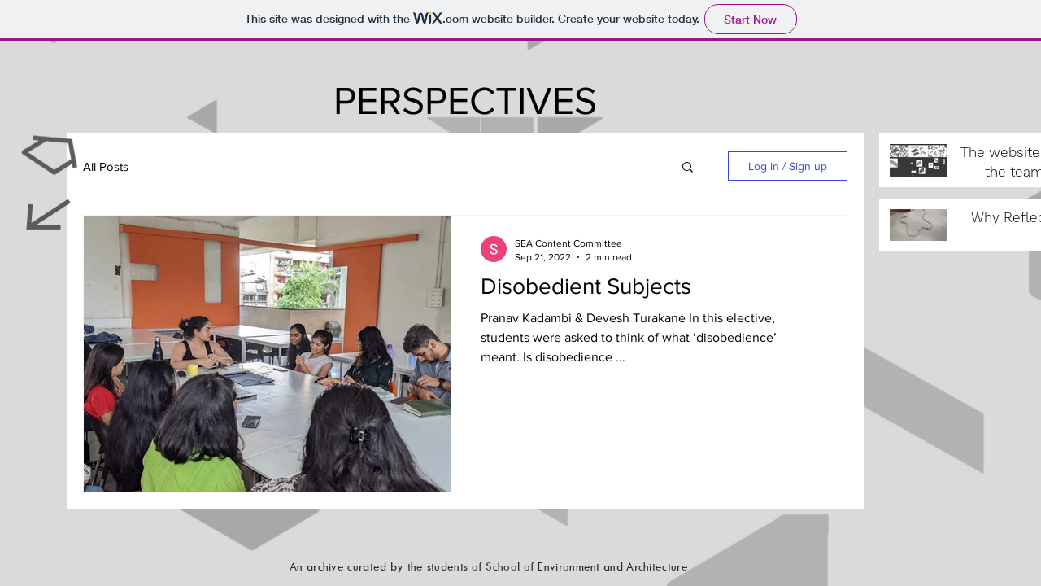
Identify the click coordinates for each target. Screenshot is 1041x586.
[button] (687, 168)
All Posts (105, 166)
